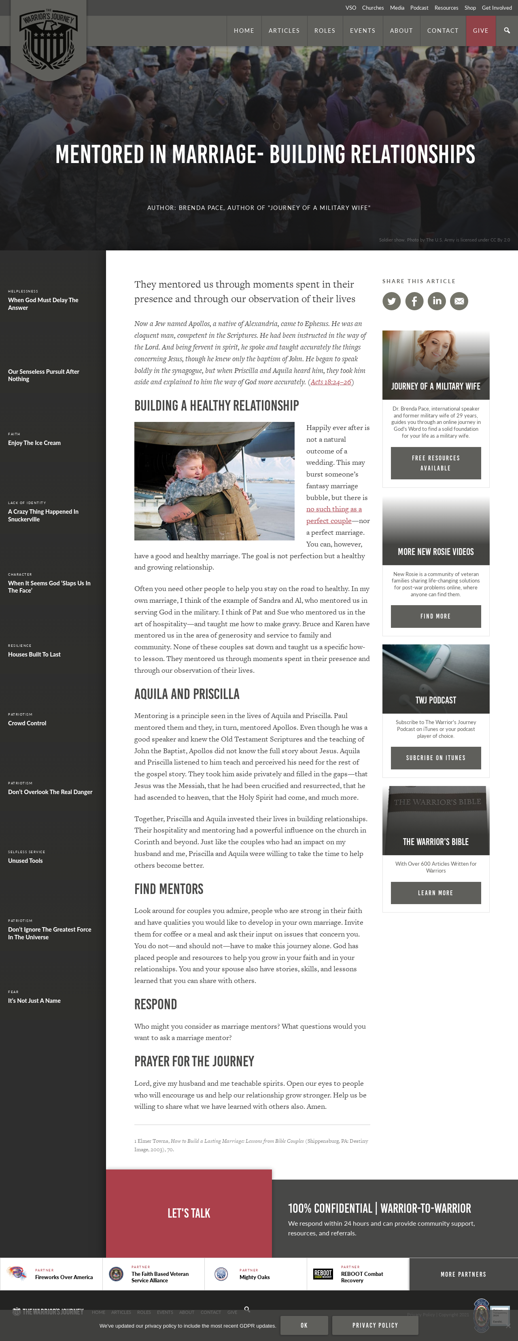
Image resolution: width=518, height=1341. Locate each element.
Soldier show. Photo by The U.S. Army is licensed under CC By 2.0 (444, 239)
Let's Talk (189, 1213)
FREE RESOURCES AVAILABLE (436, 463)
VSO (351, 7)
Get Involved (497, 7)
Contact (443, 30)
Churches (373, 7)
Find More (435, 616)
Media (397, 7)
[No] (508, 1326)
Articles (284, 30)
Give (481, 30)
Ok (304, 1325)
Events (363, 30)
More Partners (463, 1274)
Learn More (436, 892)
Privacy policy (375, 1325)
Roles (325, 30)
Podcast (419, 7)
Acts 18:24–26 (331, 382)
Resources (447, 7)
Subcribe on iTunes (436, 757)
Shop (470, 7)
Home (244, 30)
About (401, 30)
